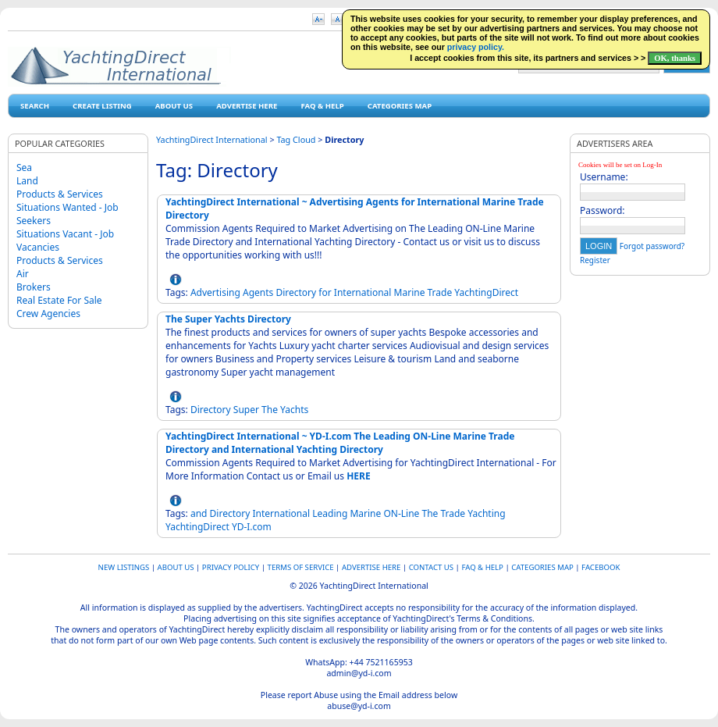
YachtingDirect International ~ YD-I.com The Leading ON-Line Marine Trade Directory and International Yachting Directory (339, 442)
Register (595, 260)
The (269, 409)
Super (246, 409)
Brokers (33, 287)
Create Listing (102, 106)
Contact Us (431, 567)
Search (34, 106)
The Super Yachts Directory (228, 319)
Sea (24, 167)
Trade (440, 292)
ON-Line (401, 513)
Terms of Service (301, 567)
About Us (174, 106)
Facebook (600, 567)
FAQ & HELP (321, 106)
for (324, 292)
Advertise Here (246, 106)
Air (22, 273)
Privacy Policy (230, 567)
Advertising (215, 292)
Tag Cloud (295, 139)
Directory (295, 292)
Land (27, 180)
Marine (409, 292)
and (199, 513)
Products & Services (59, 194)
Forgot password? (652, 246)
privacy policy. (475, 47)
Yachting (486, 513)
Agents (258, 292)
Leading (329, 513)
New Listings (124, 567)
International (363, 292)
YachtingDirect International (212, 139)
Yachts (294, 409)
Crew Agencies (48, 313)
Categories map (400, 106)
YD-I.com (252, 526)
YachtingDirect (486, 292)
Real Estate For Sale (59, 300)
